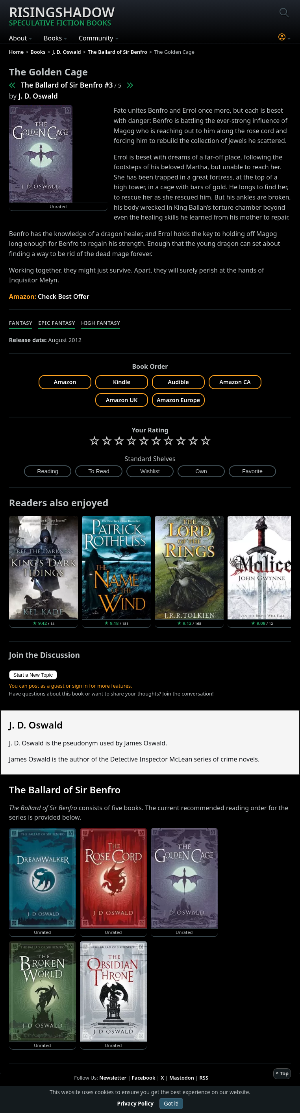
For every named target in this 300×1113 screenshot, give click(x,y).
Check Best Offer (63, 296)
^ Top (282, 1073)
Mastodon (181, 1077)
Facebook (144, 1077)
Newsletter (112, 1077)
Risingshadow (62, 15)
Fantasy (21, 322)
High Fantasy (100, 322)
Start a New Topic (33, 675)
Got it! (171, 1103)
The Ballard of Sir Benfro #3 (67, 85)
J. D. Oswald (38, 96)
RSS (204, 1077)
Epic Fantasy (56, 322)
